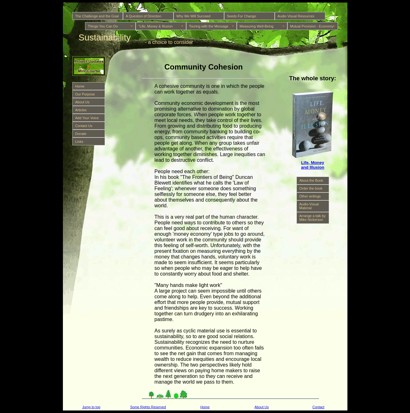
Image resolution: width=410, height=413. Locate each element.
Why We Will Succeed (193, 16)
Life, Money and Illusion (312, 165)
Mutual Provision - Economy (312, 26)
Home (79, 86)
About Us (82, 102)
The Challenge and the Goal (97, 16)
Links (79, 141)
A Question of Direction (144, 16)
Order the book (310, 188)
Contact (318, 407)
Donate (80, 134)
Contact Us (83, 126)
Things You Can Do (103, 26)
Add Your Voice (87, 118)
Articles (81, 110)
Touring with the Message (209, 26)
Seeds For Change (241, 16)
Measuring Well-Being (256, 26)
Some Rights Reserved (148, 407)
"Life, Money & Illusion (155, 26)
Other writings (310, 196)
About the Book (311, 180)
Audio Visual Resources (296, 16)
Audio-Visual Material (309, 206)
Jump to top (91, 407)
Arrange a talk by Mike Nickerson (312, 218)
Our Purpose (85, 94)
